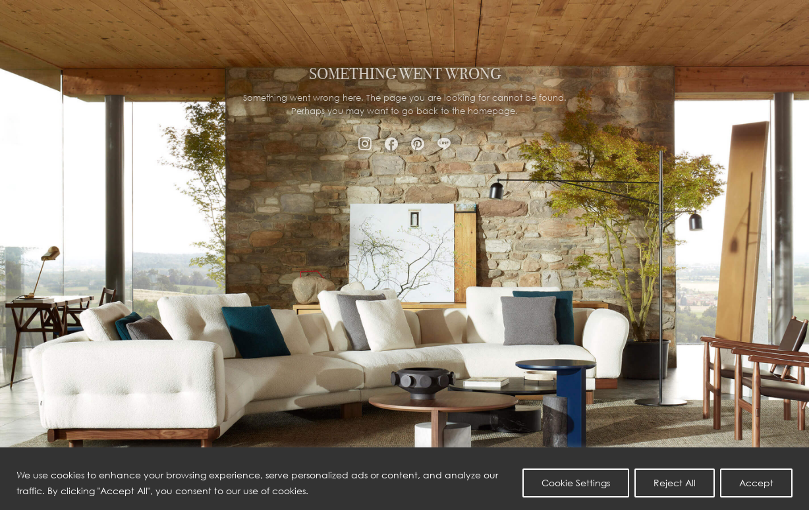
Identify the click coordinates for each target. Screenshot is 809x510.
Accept (756, 482)
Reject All (675, 482)
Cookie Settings (576, 482)
